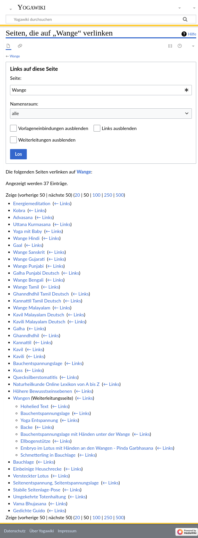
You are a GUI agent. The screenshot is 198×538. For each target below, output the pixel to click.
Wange (15, 56)
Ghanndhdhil (26, 335)
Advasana (23, 217)
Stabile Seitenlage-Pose (36, 489)
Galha (19, 328)
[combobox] (101, 90)
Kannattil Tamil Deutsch (37, 300)
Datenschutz (15, 530)
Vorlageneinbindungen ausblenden (53, 128)
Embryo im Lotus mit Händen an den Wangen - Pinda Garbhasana (87, 448)
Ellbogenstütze (36, 441)
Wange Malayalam (31, 307)
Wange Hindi (26, 238)
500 (120, 195)
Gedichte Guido (29, 510)
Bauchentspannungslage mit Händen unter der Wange (75, 434)
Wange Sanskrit (29, 252)
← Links (62, 203)
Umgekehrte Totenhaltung (39, 496)
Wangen (21, 398)
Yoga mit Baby (27, 231)
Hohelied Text (35, 406)
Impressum (67, 530)
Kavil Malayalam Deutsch (38, 314)
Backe (27, 427)
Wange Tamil (26, 287)
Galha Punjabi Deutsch (36, 273)
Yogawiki (32, 7)
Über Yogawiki (41, 530)
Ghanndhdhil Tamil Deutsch (41, 294)
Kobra (19, 210)
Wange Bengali (28, 280)
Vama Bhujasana (29, 503)
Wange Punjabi (28, 266)
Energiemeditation (32, 203)
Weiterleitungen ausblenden (47, 140)
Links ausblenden (119, 128)
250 (108, 195)
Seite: (15, 78)
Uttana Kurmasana (32, 224)
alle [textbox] (15, 113)
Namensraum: (24, 104)
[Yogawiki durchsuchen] (101, 19)
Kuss (18, 370)
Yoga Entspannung (39, 420)
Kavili (18, 356)
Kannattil (22, 342)
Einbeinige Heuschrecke (37, 469)
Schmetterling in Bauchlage (48, 455)
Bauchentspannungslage (37, 363)
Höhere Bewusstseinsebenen (42, 391)
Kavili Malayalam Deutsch (39, 321)
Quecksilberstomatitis (35, 377)
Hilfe (192, 34)
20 (77, 195)
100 (96, 195)
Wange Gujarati (29, 259)
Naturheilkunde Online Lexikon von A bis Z (56, 384)
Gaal (17, 245)
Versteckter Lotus (31, 476)
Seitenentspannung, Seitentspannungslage (56, 482)
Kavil (18, 349)
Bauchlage (23, 462)
